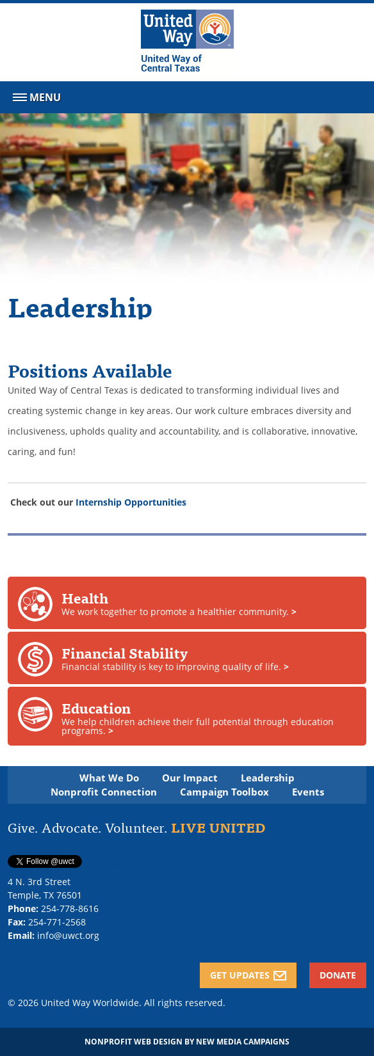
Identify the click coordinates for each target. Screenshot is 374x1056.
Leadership (268, 778)
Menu (35, 99)
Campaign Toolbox (224, 792)
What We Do (109, 778)
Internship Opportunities (131, 502)
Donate (338, 975)
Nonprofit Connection (104, 792)
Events (308, 792)
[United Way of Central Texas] (187, 42)
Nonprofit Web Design (134, 1041)
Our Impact (190, 778)
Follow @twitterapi (132, 864)
